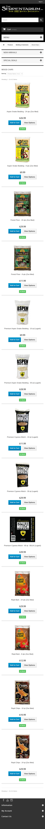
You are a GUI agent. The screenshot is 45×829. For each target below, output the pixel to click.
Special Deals (10, 60)
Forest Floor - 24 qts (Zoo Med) (22, 220)
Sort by (4, 73)
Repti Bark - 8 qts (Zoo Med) (22, 654)
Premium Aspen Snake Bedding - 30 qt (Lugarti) (22, 383)
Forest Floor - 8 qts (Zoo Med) (22, 274)
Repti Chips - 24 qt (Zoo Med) (22, 763)
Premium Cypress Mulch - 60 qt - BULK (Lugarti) (22, 546)
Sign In (40, 1)
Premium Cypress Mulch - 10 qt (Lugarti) (22, 437)
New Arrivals (10, 52)
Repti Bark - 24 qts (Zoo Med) (22, 600)
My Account (7, 811)
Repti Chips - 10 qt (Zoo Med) (22, 708)
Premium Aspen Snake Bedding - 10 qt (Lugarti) (22, 329)
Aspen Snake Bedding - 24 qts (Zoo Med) (22, 112)
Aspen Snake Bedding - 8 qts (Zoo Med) (22, 166)
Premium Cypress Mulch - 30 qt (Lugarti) (22, 491)
